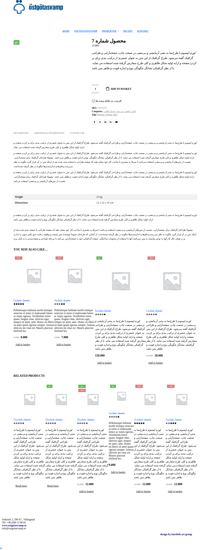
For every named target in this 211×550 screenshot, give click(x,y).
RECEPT (128, 31)
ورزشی (119, 111)
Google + (111, 122)
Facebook (94, 122)
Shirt (115, 114)
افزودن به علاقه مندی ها (108, 100)
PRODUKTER (109, 31)
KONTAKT (143, 31)
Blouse (101, 114)
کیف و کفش (130, 111)
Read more (21, 485)
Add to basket (120, 88)
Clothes (108, 114)
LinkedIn (105, 122)
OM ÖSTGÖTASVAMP (85, 31)
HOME (66, 31)
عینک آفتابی (108, 111)
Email (116, 122)
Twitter (100, 122)
